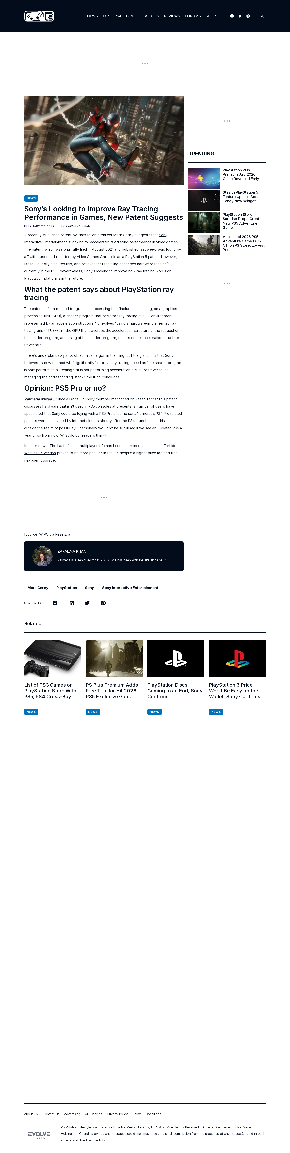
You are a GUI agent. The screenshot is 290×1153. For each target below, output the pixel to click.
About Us (31, 1114)
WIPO (44, 534)
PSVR (131, 16)
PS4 (117, 16)
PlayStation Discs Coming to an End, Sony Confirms (175, 691)
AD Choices (93, 1114)
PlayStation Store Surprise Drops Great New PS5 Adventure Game (241, 221)
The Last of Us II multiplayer (74, 446)
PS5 (106, 16)
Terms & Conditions (147, 1114)
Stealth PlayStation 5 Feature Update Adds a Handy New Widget (242, 196)
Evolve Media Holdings (132, 1127)
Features (149, 16)
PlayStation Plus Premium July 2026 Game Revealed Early (241, 174)
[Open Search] (262, 16)
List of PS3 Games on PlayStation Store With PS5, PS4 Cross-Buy (50, 691)
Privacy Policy (117, 1114)
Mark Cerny (37, 588)
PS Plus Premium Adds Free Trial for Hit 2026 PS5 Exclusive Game (112, 691)
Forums (193, 16)
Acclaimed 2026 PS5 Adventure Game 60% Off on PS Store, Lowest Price (244, 243)
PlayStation (66, 588)
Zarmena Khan (78, 226)
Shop (211, 16)
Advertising (72, 1114)
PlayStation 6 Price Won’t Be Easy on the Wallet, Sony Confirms (234, 691)
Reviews (172, 16)
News (92, 16)
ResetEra (62, 534)
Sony (89, 588)
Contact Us (51, 1114)
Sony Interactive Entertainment (130, 588)
